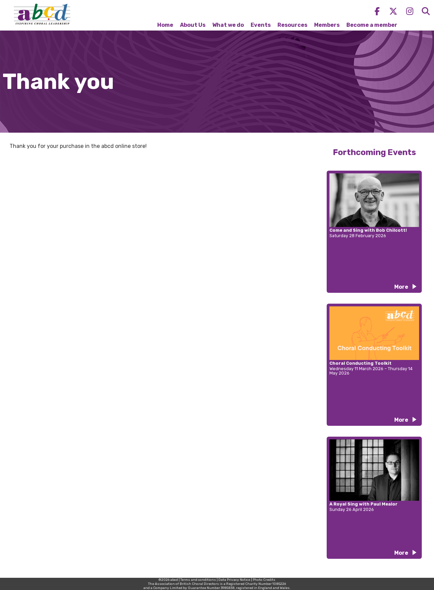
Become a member (371, 25)
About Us (192, 25)
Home (165, 25)
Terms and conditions (198, 580)
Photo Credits (264, 580)
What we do (228, 25)
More (401, 287)
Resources (292, 25)
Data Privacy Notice (234, 580)
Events (261, 25)
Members (327, 25)
